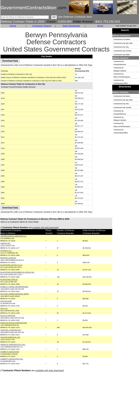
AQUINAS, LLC (6, 250)
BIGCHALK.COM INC (8, 258)
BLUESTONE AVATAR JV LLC (11, 265)
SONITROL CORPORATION (10, 330)
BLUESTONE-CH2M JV (9, 279)
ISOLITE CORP (6, 301)
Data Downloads (71, 26)
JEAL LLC (4, 308)
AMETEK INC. (5, 243)
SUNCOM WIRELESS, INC (10, 337)
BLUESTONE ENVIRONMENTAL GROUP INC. (17, 272)
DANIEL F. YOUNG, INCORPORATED (14, 287)
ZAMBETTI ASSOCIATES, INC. (11, 359)
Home (13, 26)
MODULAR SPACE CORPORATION (13, 323)
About (100, 26)
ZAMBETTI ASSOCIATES (9, 352)
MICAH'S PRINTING (7, 316)
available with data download (45, 227)
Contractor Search (41, 26)
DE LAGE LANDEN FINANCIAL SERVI (14, 294)
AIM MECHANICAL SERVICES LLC (13, 236)
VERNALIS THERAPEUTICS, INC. (13, 344)
